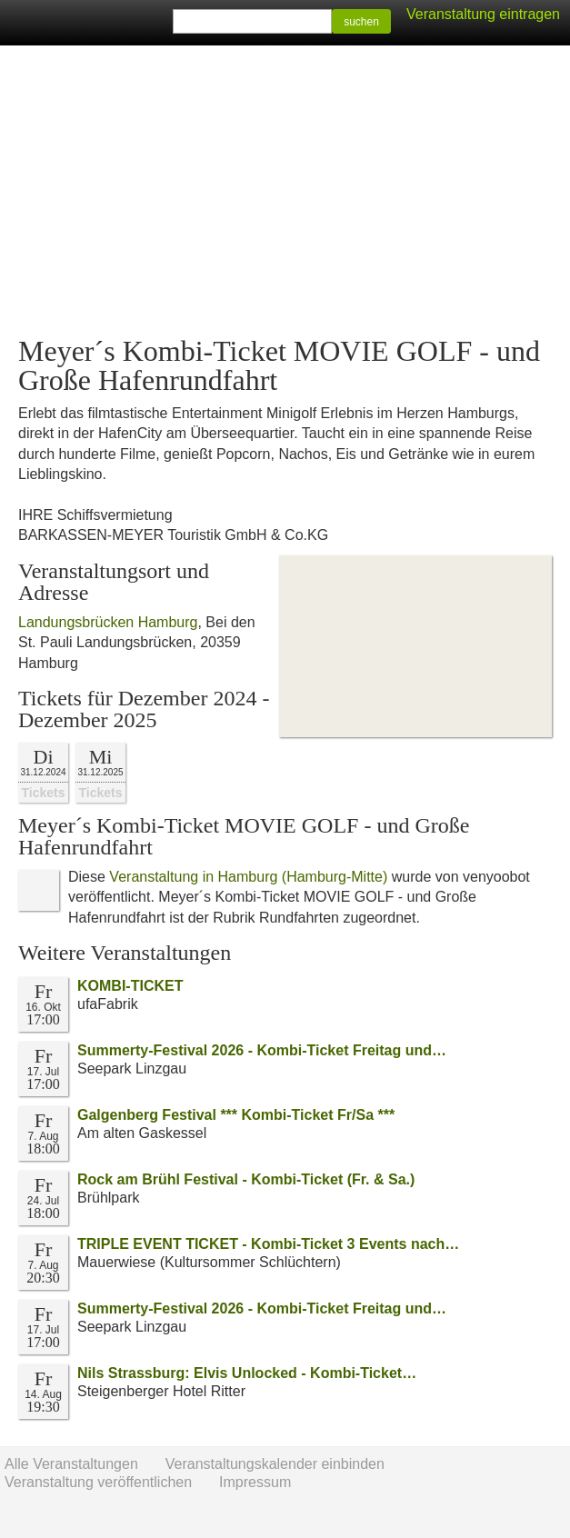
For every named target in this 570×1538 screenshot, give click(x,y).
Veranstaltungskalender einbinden (275, 1464)
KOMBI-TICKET (130, 986)
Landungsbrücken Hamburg (107, 622)
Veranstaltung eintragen (483, 14)
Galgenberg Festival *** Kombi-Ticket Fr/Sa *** (236, 1115)
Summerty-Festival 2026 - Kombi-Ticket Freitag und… (261, 1050)
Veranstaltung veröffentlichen (98, 1482)
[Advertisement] (285, 191)
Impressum (255, 1482)
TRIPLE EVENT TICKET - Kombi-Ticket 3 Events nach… (268, 1244)
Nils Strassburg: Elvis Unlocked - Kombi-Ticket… (246, 1373)
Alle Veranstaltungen (71, 1464)
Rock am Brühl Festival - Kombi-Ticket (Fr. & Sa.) (246, 1179)
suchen (361, 21)
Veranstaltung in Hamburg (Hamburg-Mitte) (248, 876)
